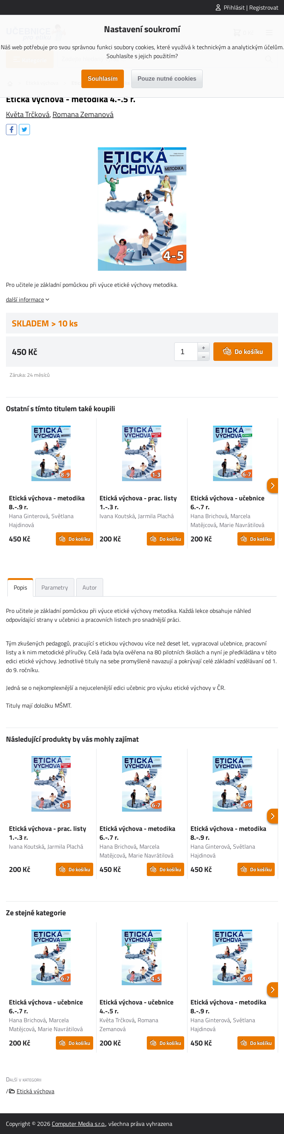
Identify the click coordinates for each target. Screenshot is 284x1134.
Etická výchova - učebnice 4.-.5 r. (136, 1006)
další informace (25, 299)
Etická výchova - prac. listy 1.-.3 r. (138, 502)
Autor (89, 587)
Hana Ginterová (28, 515)
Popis (20, 587)
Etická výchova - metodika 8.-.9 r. (47, 502)
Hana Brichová (208, 515)
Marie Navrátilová (241, 524)
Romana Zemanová (83, 114)
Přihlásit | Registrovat (251, 7)
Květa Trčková (28, 114)
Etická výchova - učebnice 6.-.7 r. (227, 502)
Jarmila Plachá (156, 515)
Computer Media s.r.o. (78, 1123)
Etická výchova (35, 1091)
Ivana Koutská (117, 515)
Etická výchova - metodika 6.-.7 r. (137, 832)
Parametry (54, 587)
